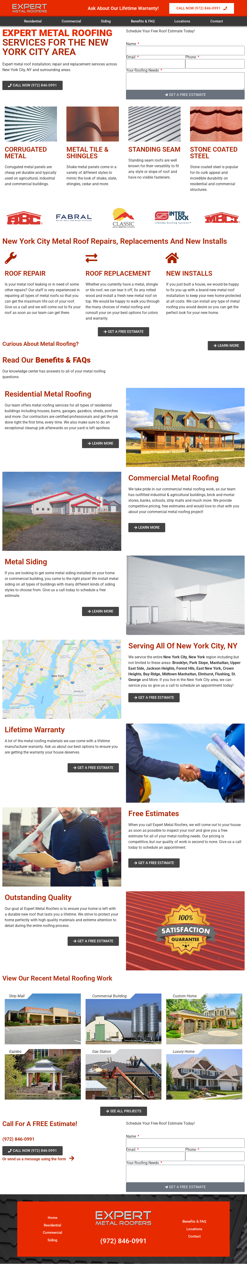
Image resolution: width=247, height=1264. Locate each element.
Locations (182, 21)
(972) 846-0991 (18, 1139)
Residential (33, 21)
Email (131, 57)
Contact (216, 21)
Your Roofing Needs (143, 70)
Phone (191, 57)
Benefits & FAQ (143, 21)
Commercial (71, 21)
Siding (106, 21)
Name (131, 44)
